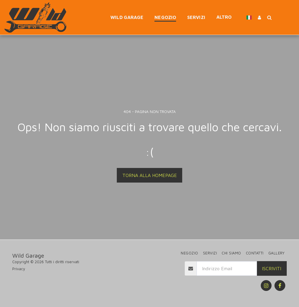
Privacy (18, 269)
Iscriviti (271, 268)
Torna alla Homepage (149, 175)
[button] (269, 17)
